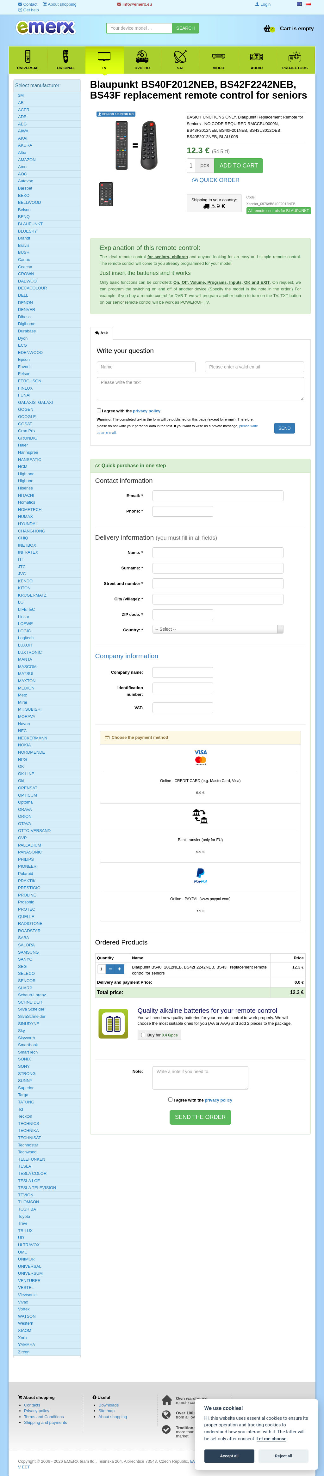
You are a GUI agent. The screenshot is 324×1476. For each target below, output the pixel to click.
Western (25, 1323)
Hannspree (28, 452)
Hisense (25, 488)
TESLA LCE (29, 1180)
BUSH (23, 252)
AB (20, 102)
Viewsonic (27, 1294)
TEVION (25, 1195)
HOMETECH (29, 509)
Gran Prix (26, 430)
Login (263, 4)
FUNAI (24, 395)
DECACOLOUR (32, 288)
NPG (22, 759)
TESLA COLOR (32, 1173)
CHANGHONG (31, 531)
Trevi (22, 1223)
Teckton (25, 1116)
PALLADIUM (29, 845)
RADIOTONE (30, 923)
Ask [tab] (101, 333)
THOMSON (28, 1202)
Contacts (32, 1405)
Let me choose (272, 1439)
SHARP (25, 988)
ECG (22, 345)
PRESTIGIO (29, 887)
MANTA (25, 659)
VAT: (138, 707)
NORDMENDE (31, 752)
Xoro (22, 1337)
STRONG (27, 1073)
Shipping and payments (45, 1422)
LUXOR (25, 645)
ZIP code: (132, 614)
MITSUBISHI (29, 709)
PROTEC (26, 909)
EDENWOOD (30, 352)
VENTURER (29, 1280)
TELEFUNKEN (31, 1159)
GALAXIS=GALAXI (35, 402)
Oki (21, 780)
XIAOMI (25, 1330)
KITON (24, 588)
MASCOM (27, 666)
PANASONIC (30, 852)
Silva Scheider (31, 1009)
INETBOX (27, 545)
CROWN (26, 273)
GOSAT (25, 424)
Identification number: (130, 691)
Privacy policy (36, 1410)
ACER (23, 109)
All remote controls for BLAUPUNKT (278, 211)
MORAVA (26, 716)
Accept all (229, 1456)
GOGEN (25, 409)
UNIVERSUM (30, 1273)
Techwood (27, 1152)
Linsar (23, 616)
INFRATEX (28, 552)
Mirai (22, 702)
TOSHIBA (27, 1209)
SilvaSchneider (32, 1016)
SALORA (26, 945)
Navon (24, 723)
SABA (23, 937)
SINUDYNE (28, 1023)
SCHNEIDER (30, 1002)
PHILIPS (26, 859)
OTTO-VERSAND (34, 830)
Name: (135, 552)
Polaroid (25, 873)
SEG (22, 966)
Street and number (123, 583)
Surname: (132, 568)
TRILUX (25, 1230)
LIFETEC (26, 609)
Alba (22, 152)
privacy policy (146, 411)
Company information (127, 655)
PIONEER (27, 866)
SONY (24, 1066)
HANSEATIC (29, 459)
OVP (22, 837)
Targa (23, 1094)
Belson (24, 209)
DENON (25, 302)
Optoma (25, 802)
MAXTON (26, 680)
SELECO (26, 973)
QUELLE (26, 916)
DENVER (26, 309)
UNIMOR (26, 1259)
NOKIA (24, 745)
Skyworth (26, 1038)
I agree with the (129, 410)
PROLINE (27, 895)
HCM (23, 466)
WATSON (27, 1316)
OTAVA (24, 823)
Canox (24, 259)
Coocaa (25, 266)
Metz (22, 695)
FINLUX (25, 388)
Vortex (24, 1309)
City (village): (129, 599)
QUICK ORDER (216, 180)
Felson (24, 373)
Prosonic (26, 902)
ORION (25, 816)
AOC (22, 174)
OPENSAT (27, 788)
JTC (22, 566)
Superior (26, 1087)
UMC (23, 1252)
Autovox (25, 181)
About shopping (112, 1416)
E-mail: (135, 495)
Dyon (23, 338)
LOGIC (24, 631)
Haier (23, 445)
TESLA (24, 1166)
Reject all (283, 1456)
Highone (25, 480)
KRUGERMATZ (32, 595)
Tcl (20, 1109)
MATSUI (25, 673)
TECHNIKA (28, 1130)
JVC (22, 573)
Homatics (26, 502)
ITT (21, 559)
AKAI (23, 138)
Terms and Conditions (44, 1416)
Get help (28, 10)
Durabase (27, 331)
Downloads (108, 1405)
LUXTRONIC (30, 652)
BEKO (23, 195)
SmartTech (28, 1052)
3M (21, 95)
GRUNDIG (27, 438)
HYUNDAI (27, 523)
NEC (22, 730)
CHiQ (23, 538)
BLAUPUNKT (30, 224)
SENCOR (27, 980)
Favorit (24, 366)
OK (21, 766)
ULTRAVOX (29, 1244)
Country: (133, 630)
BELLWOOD (29, 202)
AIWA (23, 131)
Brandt (24, 238)
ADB (22, 116)
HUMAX (25, 516)
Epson (24, 359)
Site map (106, 1410)
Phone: (134, 511)
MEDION (26, 688)
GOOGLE (27, 416)
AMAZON (27, 159)
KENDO (25, 581)
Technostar (28, 1145)
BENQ (24, 216)
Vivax (23, 1302)
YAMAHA (26, 1344)
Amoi (23, 166)
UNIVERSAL (29, 1266)
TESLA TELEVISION (37, 1187)
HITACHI (26, 495)
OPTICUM (27, 795)
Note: (138, 1071)
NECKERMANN (32, 738)
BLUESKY (27, 231)
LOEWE (25, 623)
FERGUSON (29, 381)
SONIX (24, 1059)
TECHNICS (28, 1123)
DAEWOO (27, 281)
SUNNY (25, 1080)
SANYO (25, 959)
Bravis (23, 245)
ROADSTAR (29, 930)
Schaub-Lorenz (32, 995)
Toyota (24, 1216)
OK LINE (26, 773)
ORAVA (25, 809)
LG (20, 602)
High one (26, 473)
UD (21, 1237)
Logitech (26, 637)
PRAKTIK (27, 880)
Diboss (24, 316)
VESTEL (26, 1287)
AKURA (25, 145)
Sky (21, 1030)
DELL (23, 295)
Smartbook (28, 1044)
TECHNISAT (29, 1137)
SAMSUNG (28, 952)
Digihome (26, 323)
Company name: (127, 672)
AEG (22, 124)
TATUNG (26, 1102)
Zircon (23, 1352)
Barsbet (25, 188)
